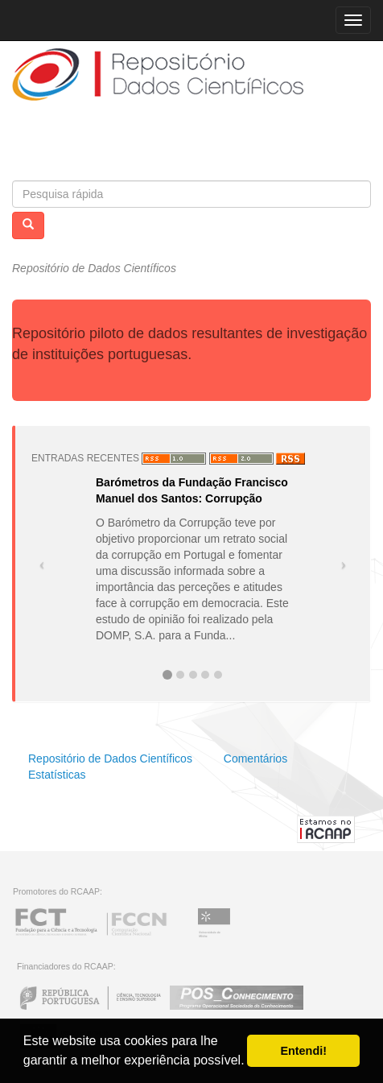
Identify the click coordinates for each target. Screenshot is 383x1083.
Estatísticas (57, 774)
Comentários (255, 758)
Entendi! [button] (303, 1050)
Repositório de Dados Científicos (110, 758)
